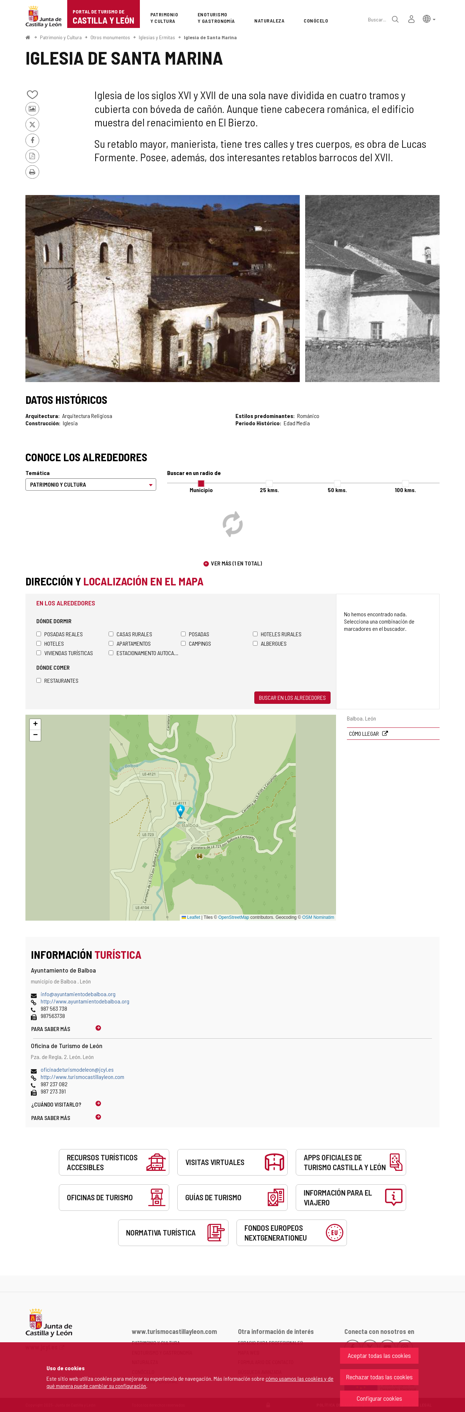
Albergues (270, 643)
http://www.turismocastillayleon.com (82, 1076)
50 (337, 489)
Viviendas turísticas (64, 652)
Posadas (195, 633)
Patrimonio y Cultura (61, 37)
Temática (37, 472)
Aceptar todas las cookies (379, 1355)
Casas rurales (130, 633)
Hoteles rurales (277, 633)
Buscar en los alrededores (292, 697)
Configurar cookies (379, 1398)
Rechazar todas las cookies (379, 1377)
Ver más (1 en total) (236, 563)
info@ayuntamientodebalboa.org (78, 993)
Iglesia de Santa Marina (210, 37)
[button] (429, 18)
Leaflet (191, 917)
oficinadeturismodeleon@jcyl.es (77, 1069)
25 (269, 489)
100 (405, 489)
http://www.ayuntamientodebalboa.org (85, 1001)
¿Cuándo (56, 1104)
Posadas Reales (59, 633)
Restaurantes (57, 680)
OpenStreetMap (233, 917)
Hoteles (50, 643)
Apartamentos (130, 643)
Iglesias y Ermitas (157, 37)
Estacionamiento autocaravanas (145, 652)
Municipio (201, 489)
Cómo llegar (364, 733)
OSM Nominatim (318, 917)
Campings (196, 643)
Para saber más (50, 1028)
